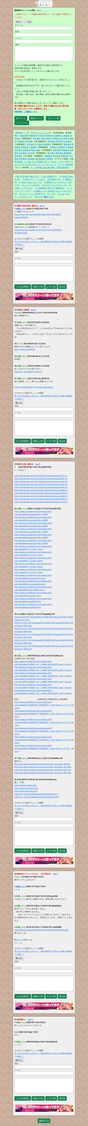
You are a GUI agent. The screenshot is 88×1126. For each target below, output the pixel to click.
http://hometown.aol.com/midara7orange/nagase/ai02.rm (40, 478)
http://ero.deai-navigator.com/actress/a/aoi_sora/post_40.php (42, 764)
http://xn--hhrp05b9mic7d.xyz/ (28, 371)
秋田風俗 (49, 135)
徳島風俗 (59, 153)
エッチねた (52, 161)
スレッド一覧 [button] (53, 118)
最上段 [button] (62, 286)
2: (42, 176)
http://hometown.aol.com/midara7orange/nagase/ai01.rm (40, 475)
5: (63, 179)
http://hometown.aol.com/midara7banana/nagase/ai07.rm (41, 493)
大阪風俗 (53, 147)
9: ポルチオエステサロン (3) (54, 185)
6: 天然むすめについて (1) (30, 182)
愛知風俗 (67, 144)
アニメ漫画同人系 (39, 161)
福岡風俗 (48, 156)
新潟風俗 (51, 141)
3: (60, 176)
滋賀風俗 (26, 150)
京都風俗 (61, 147)
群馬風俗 (21, 141)
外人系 (27, 164)
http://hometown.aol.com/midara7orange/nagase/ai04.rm (40, 484)
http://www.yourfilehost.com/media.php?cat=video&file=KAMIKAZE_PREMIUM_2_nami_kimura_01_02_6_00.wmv (44, 713)
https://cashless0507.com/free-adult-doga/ (33, 387)
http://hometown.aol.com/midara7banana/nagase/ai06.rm (41, 490)
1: (15, 176)
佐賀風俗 (56, 156)
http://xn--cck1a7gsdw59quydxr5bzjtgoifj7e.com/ (36, 797)
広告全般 (46, 167)
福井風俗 (47, 144)
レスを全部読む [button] (22, 286)
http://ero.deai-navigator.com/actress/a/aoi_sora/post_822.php (42, 767)
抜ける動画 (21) (50, 176)
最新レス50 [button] (38, 286)
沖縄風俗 (49, 158)
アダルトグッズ (37, 164)
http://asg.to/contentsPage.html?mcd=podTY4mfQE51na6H (41, 930)
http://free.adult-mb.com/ (26, 791)
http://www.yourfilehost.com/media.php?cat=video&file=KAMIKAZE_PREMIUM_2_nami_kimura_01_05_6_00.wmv (44, 740)
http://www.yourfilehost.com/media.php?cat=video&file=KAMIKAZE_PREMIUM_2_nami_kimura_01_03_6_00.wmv (44, 722)
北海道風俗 (23, 135)
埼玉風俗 (63, 138)
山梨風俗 (68, 141)
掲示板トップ (22, 132)
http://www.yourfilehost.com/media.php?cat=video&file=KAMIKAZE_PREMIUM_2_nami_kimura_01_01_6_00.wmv (44, 705)
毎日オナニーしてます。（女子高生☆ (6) (42, 179)
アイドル (61, 164)
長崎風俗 (65, 156)
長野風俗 (59, 141)
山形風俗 (66, 135)
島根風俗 (65, 150)
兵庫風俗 (69, 147)
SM (67, 161)
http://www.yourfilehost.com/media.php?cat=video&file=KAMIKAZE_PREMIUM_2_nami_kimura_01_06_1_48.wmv (44, 748)
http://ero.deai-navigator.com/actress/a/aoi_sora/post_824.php (42, 772)
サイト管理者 (36, 167)
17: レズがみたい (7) (23, 196)
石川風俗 (38, 144)
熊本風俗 (22, 158)
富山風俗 (30, 144)
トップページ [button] (22, 123)
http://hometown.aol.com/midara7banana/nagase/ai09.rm (41, 499)
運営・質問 (55, 167)
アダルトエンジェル (41, 132)
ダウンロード (51, 164)
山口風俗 (31, 153)
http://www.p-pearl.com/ (25, 785)
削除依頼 (65, 167)
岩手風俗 (41, 135)
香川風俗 (51, 153)
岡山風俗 (22, 153)
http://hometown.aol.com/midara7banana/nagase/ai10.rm (41, 501)
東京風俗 (36, 138)
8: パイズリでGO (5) (31, 185)
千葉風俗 (55, 138)
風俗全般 (69, 164)
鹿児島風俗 (40, 158)
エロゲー (61, 161)
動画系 (20, 161)
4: (23, 179)
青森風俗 (33, 135)
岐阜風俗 (24, 147)
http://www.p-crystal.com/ (26, 788)
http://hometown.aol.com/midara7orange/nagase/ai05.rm (40, 487)
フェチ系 (27, 161)
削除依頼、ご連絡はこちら (26, 111)
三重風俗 (33, 147)
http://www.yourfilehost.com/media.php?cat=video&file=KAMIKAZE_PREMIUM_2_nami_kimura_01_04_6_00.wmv (44, 731)
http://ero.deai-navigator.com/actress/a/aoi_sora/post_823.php (42, 769)
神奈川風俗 (46, 138)
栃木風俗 (29, 141)
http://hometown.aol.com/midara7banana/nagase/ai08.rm (41, 496)
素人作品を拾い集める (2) (28, 176)
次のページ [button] (21, 118)
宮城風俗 (57, 135)
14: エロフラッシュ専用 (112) (32, 194)
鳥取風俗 (57, 150)
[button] (44, 1121)
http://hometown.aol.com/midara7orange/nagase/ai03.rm (40, 481)
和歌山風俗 (35, 150)
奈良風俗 (18, 150)
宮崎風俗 (31, 158)
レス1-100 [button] (51, 286)
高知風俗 (18, 156)
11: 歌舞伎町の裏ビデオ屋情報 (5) (49, 188)
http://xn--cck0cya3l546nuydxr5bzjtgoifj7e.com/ (36, 794)
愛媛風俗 (68, 153)
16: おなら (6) (63, 194)
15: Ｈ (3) (51, 194)
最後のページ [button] (36, 118)
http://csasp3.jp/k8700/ (24, 349)
